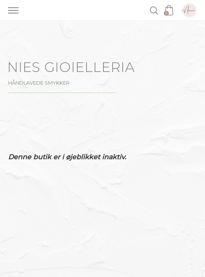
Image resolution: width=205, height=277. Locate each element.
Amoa (189, 10)
